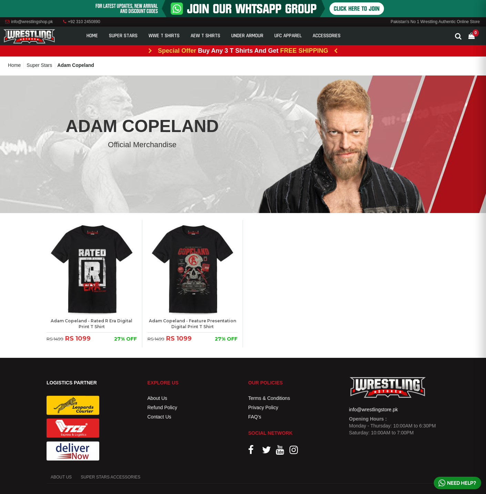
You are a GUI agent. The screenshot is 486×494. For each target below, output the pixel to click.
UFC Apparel (288, 35)
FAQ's (254, 417)
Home (92, 35)
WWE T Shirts (164, 35)
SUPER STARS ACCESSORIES (110, 477)
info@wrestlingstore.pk (373, 409)
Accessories (327, 35)
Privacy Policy (263, 407)
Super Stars (123, 35)
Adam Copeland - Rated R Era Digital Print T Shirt (91, 323)
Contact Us (159, 417)
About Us (158, 398)
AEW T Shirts (205, 35)
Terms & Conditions (269, 398)
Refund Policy (162, 407)
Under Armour (247, 35)
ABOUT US (61, 477)
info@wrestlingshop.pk (29, 21)
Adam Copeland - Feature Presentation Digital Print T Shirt (192, 323)
